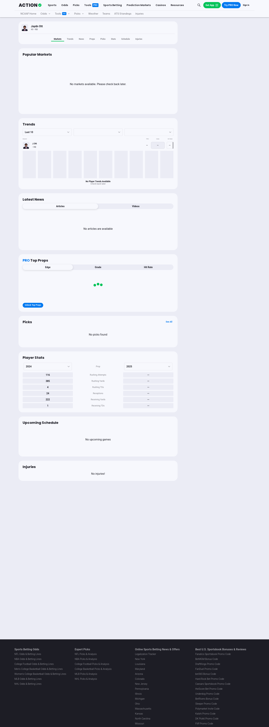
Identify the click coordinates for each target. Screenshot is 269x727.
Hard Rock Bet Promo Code (209, 679)
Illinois (138, 693)
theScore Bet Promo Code (209, 688)
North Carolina (142, 718)
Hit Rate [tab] (148, 267)
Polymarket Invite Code (207, 708)
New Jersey (141, 683)
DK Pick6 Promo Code (207, 718)
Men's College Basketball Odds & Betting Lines (38, 669)
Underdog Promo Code (207, 693)
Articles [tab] (60, 206)
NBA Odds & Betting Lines (28, 659)
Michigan (140, 698)
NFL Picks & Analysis (86, 654)
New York (140, 659)
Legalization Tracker (145, 654)
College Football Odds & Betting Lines (34, 664)
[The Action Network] (30, 5)
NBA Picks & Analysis (86, 659)
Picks (103, 39)
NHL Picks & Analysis (86, 679)
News (81, 39)
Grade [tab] (98, 267)
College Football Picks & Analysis (92, 664)
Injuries (138, 39)
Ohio (137, 703)
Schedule (125, 39)
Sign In (246, 5)
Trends (70, 39)
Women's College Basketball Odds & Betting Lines (40, 674)
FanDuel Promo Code (206, 669)
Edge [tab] (47, 267)
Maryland (140, 669)
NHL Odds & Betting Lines (28, 683)
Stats (113, 39)
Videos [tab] (135, 206)
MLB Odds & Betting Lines (28, 679)
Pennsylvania (142, 688)
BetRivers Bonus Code (207, 698)
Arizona (139, 674)
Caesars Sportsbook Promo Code (213, 683)
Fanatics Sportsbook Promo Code (213, 654)
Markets (57, 39)
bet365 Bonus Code (205, 674)
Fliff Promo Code (204, 723)
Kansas (139, 713)
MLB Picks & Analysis (86, 674)
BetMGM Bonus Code (206, 659)
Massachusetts (143, 708)
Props (92, 39)
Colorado (139, 679)
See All (169, 322)
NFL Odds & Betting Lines (27, 654)
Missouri (139, 723)
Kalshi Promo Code (205, 713)
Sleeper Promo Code (206, 703)
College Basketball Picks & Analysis (93, 669)
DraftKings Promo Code (207, 664)
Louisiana (140, 664)
